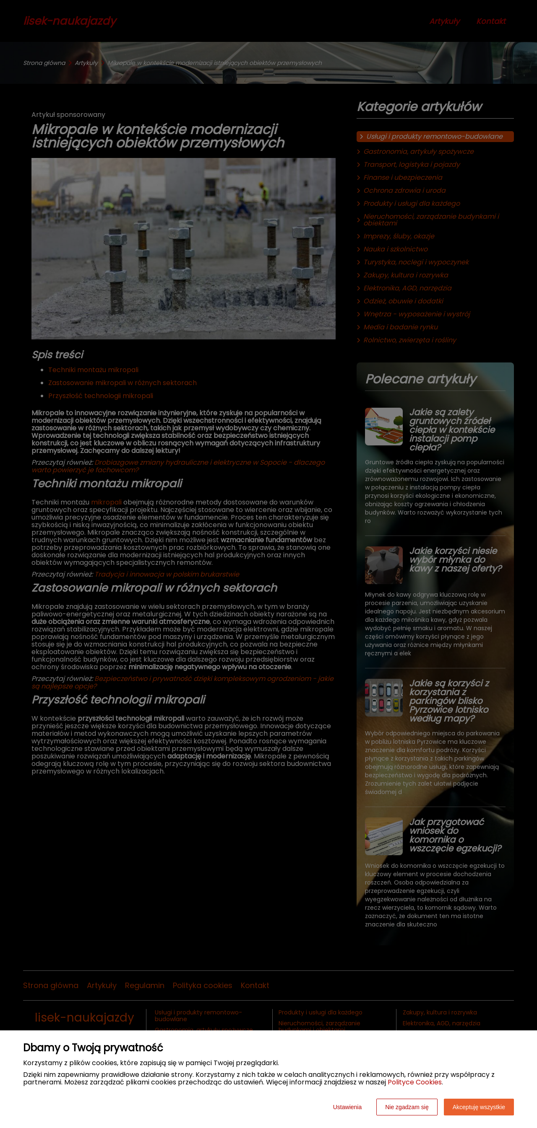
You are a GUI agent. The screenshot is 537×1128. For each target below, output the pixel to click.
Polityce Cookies (415, 1082)
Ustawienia (347, 1107)
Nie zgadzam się (407, 1107)
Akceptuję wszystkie (479, 1107)
